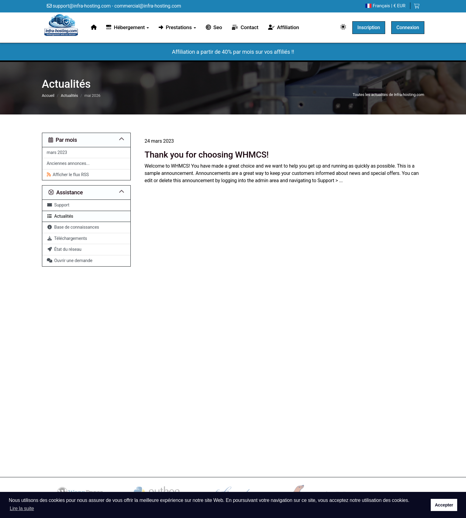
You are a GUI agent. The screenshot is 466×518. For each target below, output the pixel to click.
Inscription (368, 27)
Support (58, 205)
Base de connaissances (73, 227)
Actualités (69, 95)
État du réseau (64, 249)
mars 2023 (57, 152)
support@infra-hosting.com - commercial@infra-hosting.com (114, 6)
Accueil (48, 95)
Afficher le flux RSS (68, 174)
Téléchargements (67, 238)
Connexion (407, 27)
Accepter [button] (444, 505)
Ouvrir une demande (70, 260)
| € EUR (385, 5)
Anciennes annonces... (68, 163)
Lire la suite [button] (22, 508)
